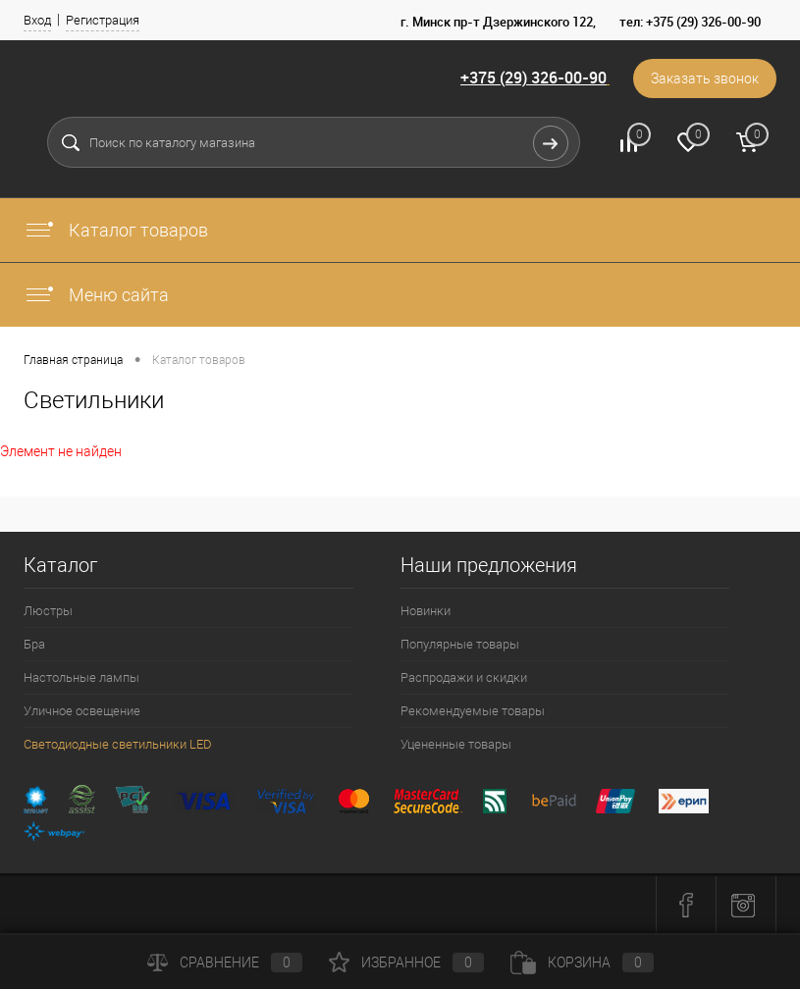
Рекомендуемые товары (472, 710)
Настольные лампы (81, 677)
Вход (37, 20)
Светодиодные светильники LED (118, 744)
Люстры (48, 610)
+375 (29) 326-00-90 (533, 77)
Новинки (425, 610)
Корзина (582, 962)
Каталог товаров (116, 230)
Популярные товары (459, 644)
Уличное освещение (82, 710)
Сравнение (224, 962)
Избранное (406, 962)
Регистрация (102, 20)
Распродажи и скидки (463, 677)
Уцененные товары (455, 744)
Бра (34, 644)
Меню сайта (96, 295)
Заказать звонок (705, 78)
